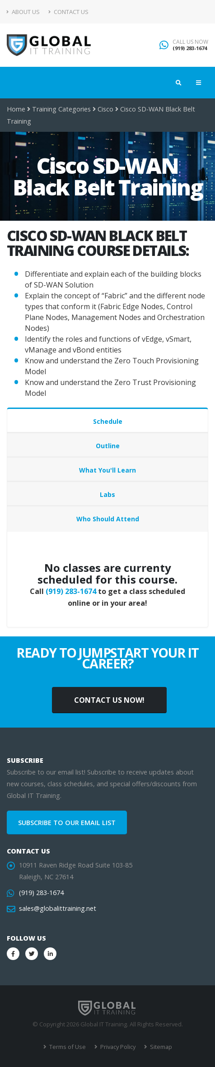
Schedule (107, 421)
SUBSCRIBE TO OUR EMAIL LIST (67, 822)
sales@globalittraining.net (57, 908)
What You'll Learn (107, 470)
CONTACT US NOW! (109, 700)
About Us (23, 12)
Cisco (105, 109)
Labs (107, 494)
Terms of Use (67, 1047)
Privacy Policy (117, 1047)
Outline (108, 445)
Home (16, 109)
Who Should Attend (107, 519)
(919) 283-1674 (190, 48)
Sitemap (160, 1047)
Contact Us (68, 12)
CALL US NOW (190, 42)
